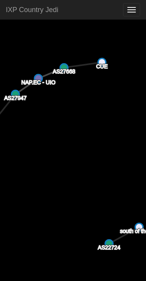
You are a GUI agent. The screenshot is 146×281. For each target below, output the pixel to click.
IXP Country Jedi (32, 10)
